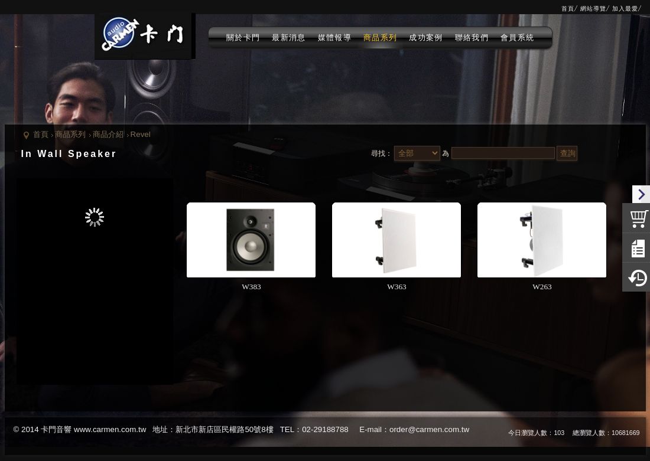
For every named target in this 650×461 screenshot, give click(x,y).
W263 (542, 286)
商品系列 (70, 134)
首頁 (40, 134)
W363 (397, 286)
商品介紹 (108, 134)
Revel (141, 134)
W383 (251, 286)
